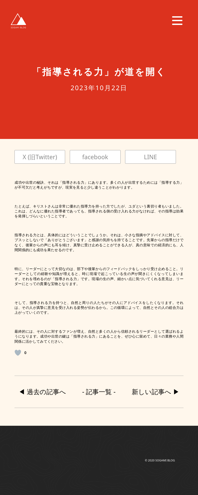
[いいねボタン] (17, 352)
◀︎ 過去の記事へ (42, 391)
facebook (95, 157)
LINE (150, 157)
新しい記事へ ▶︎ (155, 391)
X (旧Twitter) (40, 157)
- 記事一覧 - (99, 391)
